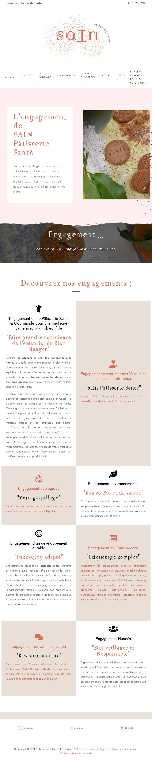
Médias (106, 77)
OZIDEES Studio (80, 749)
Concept (27, 77)
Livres (120, 77)
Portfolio (29, 2)
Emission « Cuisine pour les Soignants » (138, 77)
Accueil (10, 2)
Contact (39, 2)
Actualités (19, 2)
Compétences (66, 77)
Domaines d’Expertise (88, 77)
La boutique (45, 77)
